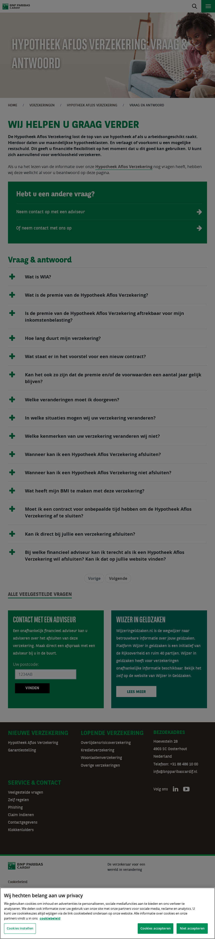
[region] (107, 913)
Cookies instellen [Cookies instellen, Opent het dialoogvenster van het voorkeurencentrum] (20, 928)
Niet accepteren (192, 928)
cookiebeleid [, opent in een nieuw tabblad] (50, 918)
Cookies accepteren (155, 928)
